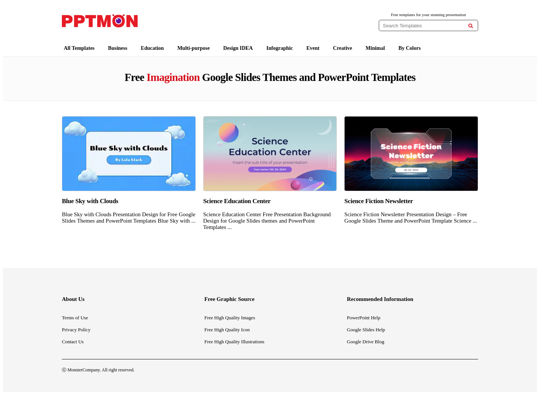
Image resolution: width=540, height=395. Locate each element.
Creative (342, 48)
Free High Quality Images (229, 317)
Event (313, 48)
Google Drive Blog (365, 341)
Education (152, 48)
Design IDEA (238, 48)
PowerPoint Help (363, 317)
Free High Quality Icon (227, 329)
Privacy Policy (76, 329)
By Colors (409, 48)
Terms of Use (75, 317)
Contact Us (73, 341)
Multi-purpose (193, 48)
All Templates (79, 48)
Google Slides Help (366, 329)
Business (117, 48)
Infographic (279, 48)
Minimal (375, 48)
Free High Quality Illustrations (234, 341)
